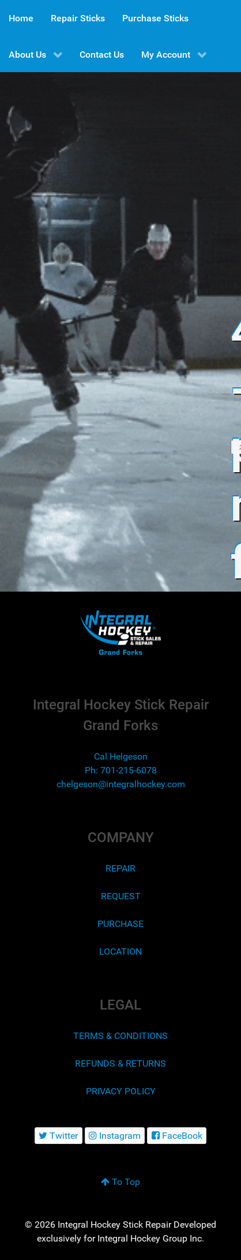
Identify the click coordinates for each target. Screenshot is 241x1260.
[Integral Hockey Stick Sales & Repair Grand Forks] (120, 633)
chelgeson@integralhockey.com (121, 784)
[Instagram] (115, 1135)
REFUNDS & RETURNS (120, 1063)
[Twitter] (58, 1135)
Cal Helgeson (121, 756)
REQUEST (121, 896)
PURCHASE (120, 923)
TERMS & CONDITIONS (120, 1035)
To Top (120, 1181)
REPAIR (120, 868)
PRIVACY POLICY (121, 1091)
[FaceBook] (176, 1135)
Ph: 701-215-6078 (121, 770)
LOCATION (120, 951)
